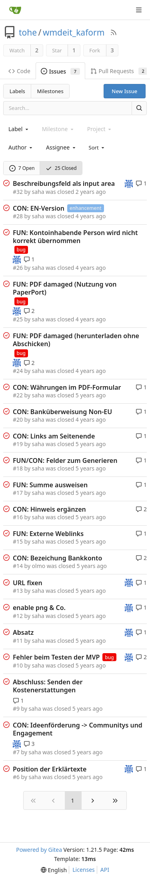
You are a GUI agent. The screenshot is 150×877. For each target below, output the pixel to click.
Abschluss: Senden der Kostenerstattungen (47, 686)
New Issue (124, 91)
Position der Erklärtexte (49, 769)
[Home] (15, 10)
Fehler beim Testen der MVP (56, 657)
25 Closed (61, 168)
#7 (16, 752)
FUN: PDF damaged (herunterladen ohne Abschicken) (76, 340)
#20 (18, 419)
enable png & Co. (39, 608)
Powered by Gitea (39, 849)
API (104, 869)
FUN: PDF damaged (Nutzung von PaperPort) (65, 288)
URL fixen (27, 583)
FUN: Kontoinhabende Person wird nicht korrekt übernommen (75, 237)
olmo (39, 566)
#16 (18, 517)
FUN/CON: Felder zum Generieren (65, 460)
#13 (18, 590)
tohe (28, 32)
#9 (16, 708)
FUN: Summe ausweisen (50, 485)
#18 (18, 468)
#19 (18, 444)
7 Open (22, 168)
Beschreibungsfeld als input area (64, 183)
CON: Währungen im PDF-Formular (67, 387)
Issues (60, 71)
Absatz (23, 632)
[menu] (97, 147)
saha (38, 191)
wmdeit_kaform (73, 32)
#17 (18, 492)
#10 (18, 665)
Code (19, 71)
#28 (18, 216)
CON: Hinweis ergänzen (49, 509)
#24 (18, 371)
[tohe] (129, 183)
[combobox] (19, 129)
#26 (18, 267)
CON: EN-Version (38, 208)
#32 (18, 191)
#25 (18, 319)
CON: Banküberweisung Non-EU (62, 412)
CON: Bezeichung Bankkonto (57, 558)
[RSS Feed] (113, 32)
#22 (18, 395)
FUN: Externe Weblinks (48, 534)
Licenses (83, 869)
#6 (16, 777)
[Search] (139, 108)
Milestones (50, 91)
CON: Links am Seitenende (54, 436)
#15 (18, 541)
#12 (18, 616)
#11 (18, 640)
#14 (18, 566)
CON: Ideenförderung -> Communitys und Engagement (77, 729)
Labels (17, 91)
